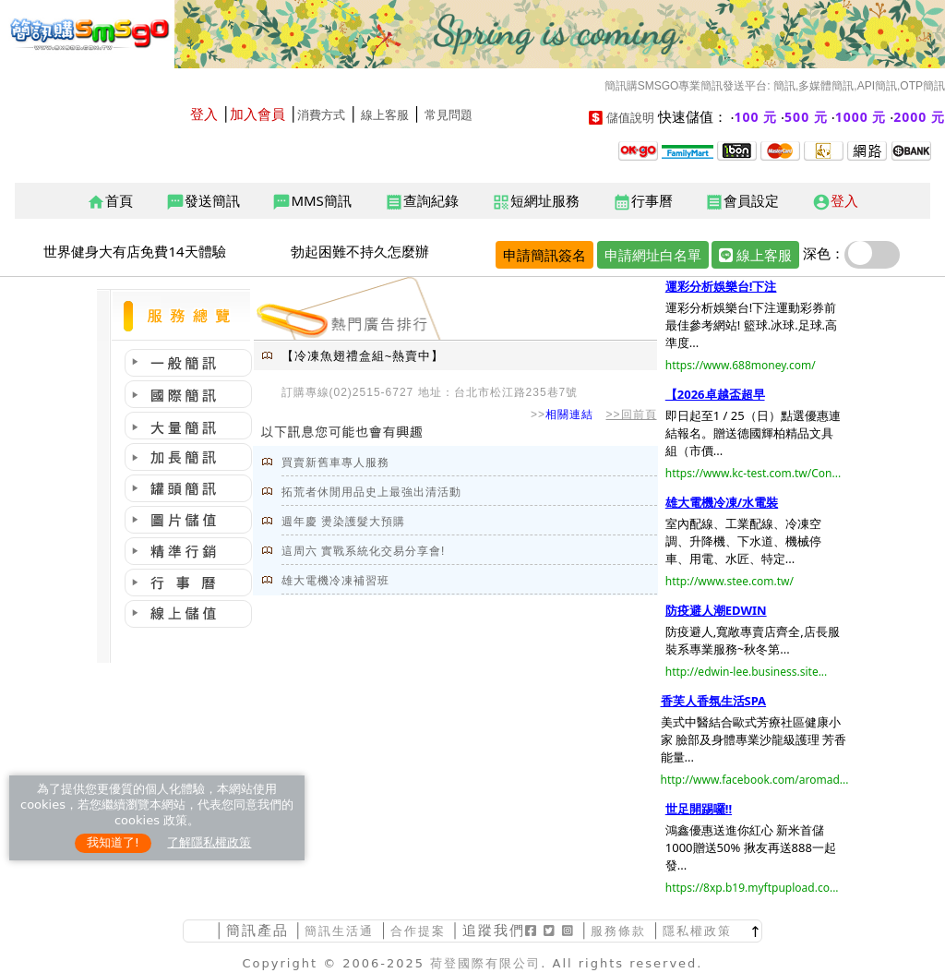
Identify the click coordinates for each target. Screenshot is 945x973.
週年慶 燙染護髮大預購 (343, 521)
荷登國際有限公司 (485, 963)
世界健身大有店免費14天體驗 (134, 251)
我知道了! (113, 842)
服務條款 (618, 931)
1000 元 (861, 117)
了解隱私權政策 (209, 842)
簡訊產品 (257, 930)
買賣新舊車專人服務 (335, 462)
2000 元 (919, 117)
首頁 (110, 201)
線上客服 (385, 115)
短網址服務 (536, 201)
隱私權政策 (697, 931)
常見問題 (448, 115)
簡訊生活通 (339, 931)
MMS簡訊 (311, 201)
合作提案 (418, 931)
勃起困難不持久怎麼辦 (360, 251)
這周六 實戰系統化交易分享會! (363, 551)
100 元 (756, 117)
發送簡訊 (203, 201)
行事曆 (643, 201)
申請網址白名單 (652, 255)
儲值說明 (630, 118)
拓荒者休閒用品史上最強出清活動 (371, 492)
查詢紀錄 (422, 201)
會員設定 (742, 201)
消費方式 (321, 115)
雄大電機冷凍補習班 (335, 580)
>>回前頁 (631, 414)
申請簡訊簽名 (544, 255)
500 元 (806, 117)
